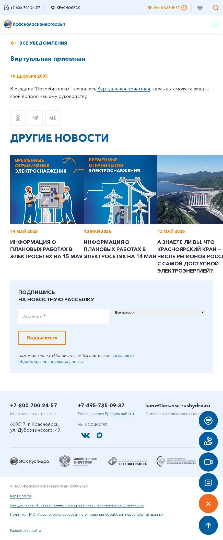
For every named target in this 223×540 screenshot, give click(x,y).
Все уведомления (43, 43)
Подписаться (42, 338)
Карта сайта (20, 496)
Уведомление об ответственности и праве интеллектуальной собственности (77, 505)
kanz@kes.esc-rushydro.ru (177, 405)
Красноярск (65, 7)
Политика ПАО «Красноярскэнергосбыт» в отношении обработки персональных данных (86, 514)
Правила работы (119, 413)
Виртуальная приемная (123, 89)
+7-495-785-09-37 (101, 405)
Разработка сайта (25, 530)
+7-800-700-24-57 (33, 405)
